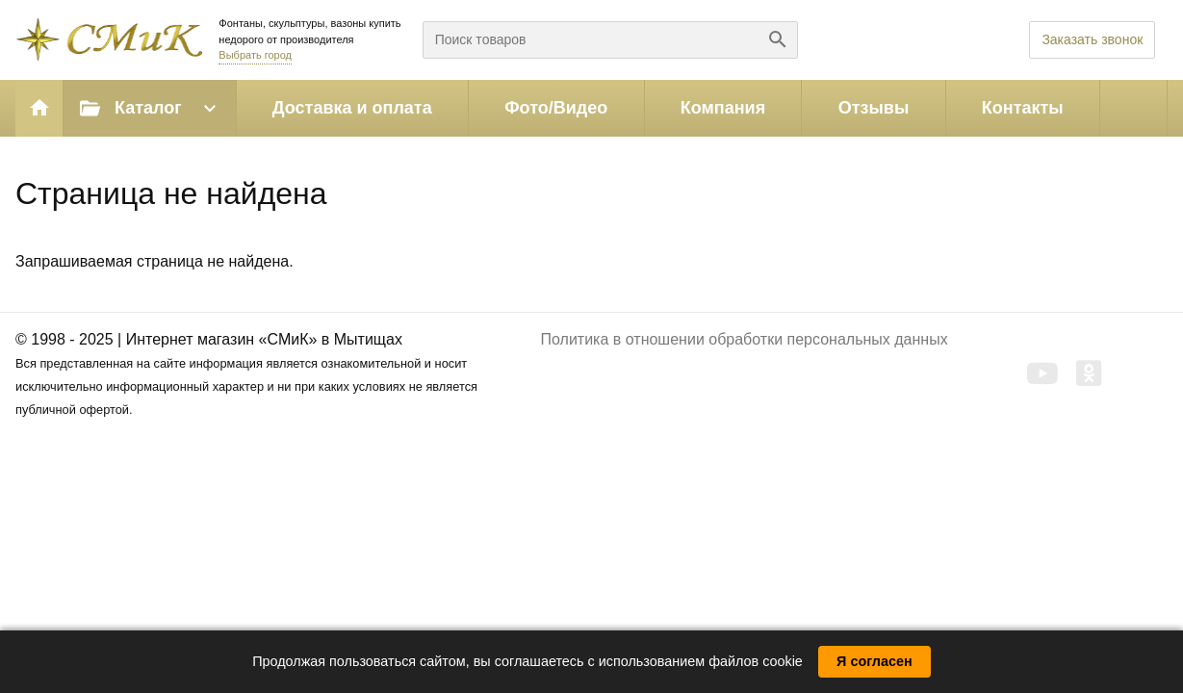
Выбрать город (255, 55)
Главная (39, 108)
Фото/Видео (555, 107)
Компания (723, 107)
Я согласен (874, 661)
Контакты (1023, 107)
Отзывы (874, 107)
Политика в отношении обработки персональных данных (744, 339)
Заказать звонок (1092, 39)
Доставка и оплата (352, 107)
